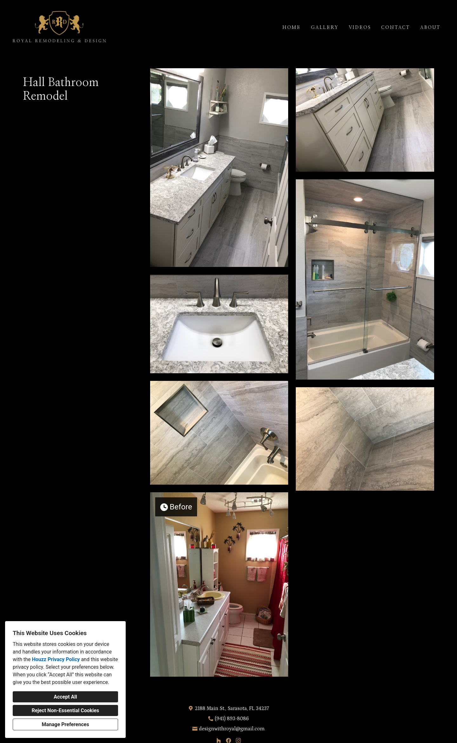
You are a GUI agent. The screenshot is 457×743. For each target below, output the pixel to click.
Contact (395, 27)
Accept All (65, 697)
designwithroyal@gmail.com (232, 729)
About (430, 27)
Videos (360, 27)
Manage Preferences (65, 724)
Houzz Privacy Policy (56, 659)
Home (291, 27)
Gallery (325, 27)
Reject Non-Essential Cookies (65, 710)
